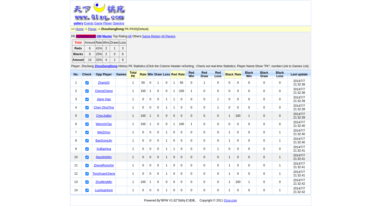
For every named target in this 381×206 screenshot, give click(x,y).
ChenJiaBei (104, 116)
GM (99, 36)
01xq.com (230, 200)
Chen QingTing (104, 107)
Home (80, 29)
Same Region (151, 36)
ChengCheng (104, 91)
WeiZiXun (103, 132)
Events (88, 23)
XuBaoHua (103, 149)
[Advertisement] (219, 14)
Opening (118, 23)
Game (98, 23)
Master (107, 36)
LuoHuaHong (104, 190)
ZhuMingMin (103, 182)
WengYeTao (104, 124)
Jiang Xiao (104, 99)
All (129, 36)
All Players (168, 36)
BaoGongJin (103, 140)
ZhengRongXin (104, 165)
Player (107, 23)
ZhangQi (104, 82)
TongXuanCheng (104, 173)
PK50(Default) (86, 36)
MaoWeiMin (104, 157)
